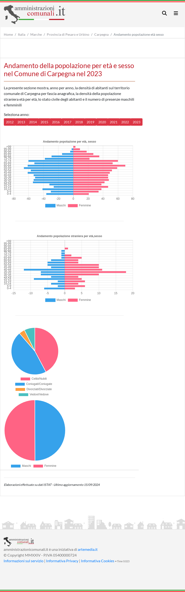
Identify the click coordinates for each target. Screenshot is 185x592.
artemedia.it (88, 549)
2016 (56, 122)
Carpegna (101, 34)
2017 (67, 122)
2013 (21, 122)
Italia (21, 34)
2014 (33, 122)
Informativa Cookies (97, 560)
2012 (10, 122)
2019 (90, 122)
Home (8, 34)
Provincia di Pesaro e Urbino (68, 34)
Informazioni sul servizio (23, 560)
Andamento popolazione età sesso (139, 34)
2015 (44, 122)
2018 (79, 122)
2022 (125, 122)
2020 (102, 122)
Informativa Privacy (62, 560)
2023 (136, 122)
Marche (36, 34)
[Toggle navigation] (164, 13)
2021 (113, 122)
